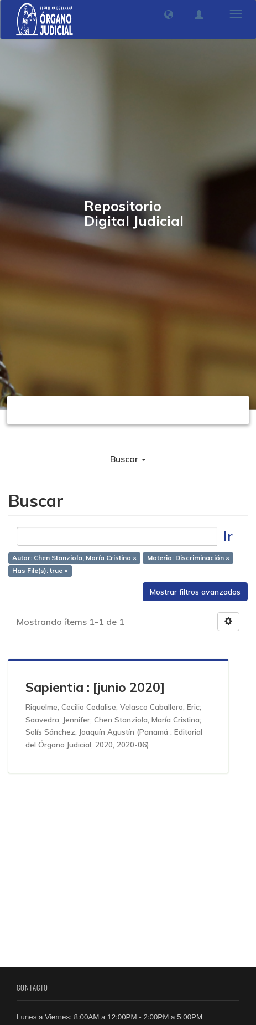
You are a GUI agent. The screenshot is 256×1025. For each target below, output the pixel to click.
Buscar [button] (128, 458)
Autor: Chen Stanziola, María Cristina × (74, 558)
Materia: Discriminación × (188, 558)
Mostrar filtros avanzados (195, 592)
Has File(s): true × (40, 571)
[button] (168, 14)
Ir (228, 536)
